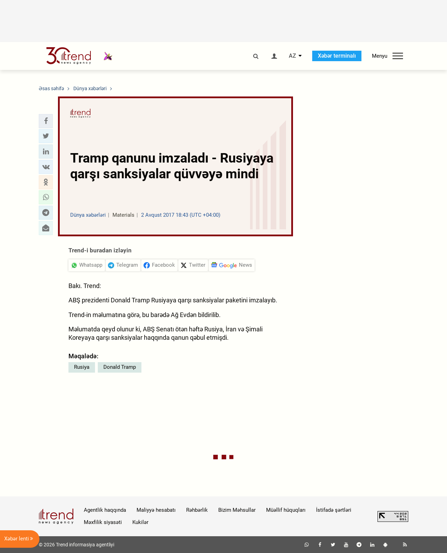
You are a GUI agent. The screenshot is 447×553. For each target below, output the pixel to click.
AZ (292, 56)
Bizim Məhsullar (237, 510)
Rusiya (81, 367)
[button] (46, 120)
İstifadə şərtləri (333, 510)
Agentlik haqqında (105, 510)
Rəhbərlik (197, 510)
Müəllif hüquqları (286, 510)
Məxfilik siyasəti (103, 522)
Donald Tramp (119, 367)
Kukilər (140, 522)
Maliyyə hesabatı (156, 510)
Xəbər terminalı (337, 55)
